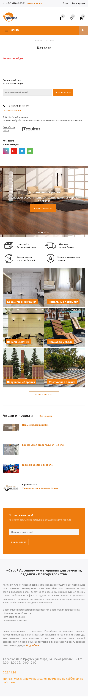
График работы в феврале (37, 465)
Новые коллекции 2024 (35, 425)
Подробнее (32, 645)
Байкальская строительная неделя (43, 445)
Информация (11, 144)
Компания (9, 140)
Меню (15, 30)
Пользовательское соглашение (65, 120)
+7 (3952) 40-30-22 (16, 3)
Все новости (46, 416)
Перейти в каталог (43, 208)
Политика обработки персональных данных (26, 120)
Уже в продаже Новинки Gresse (40, 488)
